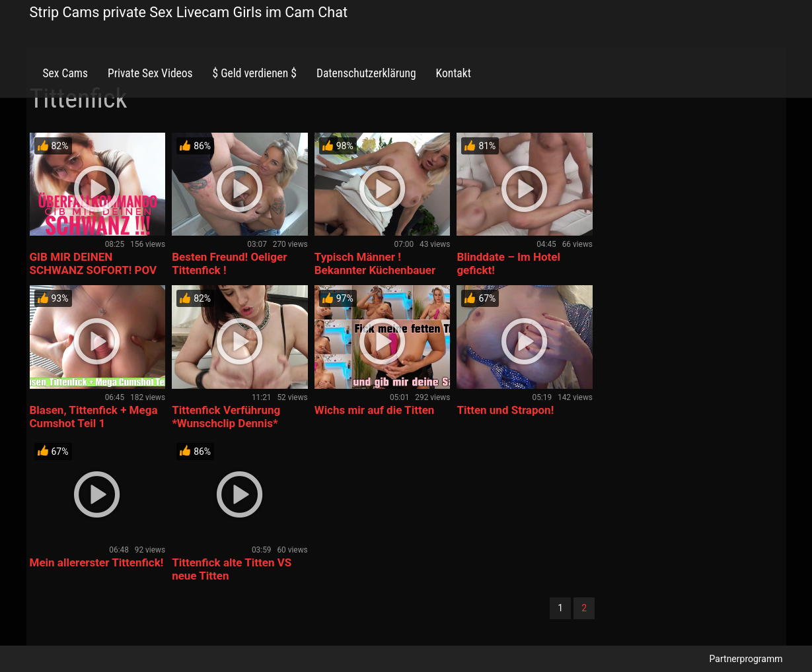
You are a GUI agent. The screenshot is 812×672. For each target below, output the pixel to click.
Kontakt (453, 73)
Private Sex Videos (150, 73)
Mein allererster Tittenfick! (97, 562)
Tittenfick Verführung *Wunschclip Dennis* (226, 416)
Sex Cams (65, 73)
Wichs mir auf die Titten (374, 410)
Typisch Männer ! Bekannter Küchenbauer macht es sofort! (374, 270)
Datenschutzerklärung (366, 73)
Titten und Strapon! (505, 410)
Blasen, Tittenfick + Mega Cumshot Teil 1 (94, 416)
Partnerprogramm (746, 659)
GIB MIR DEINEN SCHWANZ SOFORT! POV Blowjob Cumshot (93, 270)
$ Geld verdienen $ (255, 73)
